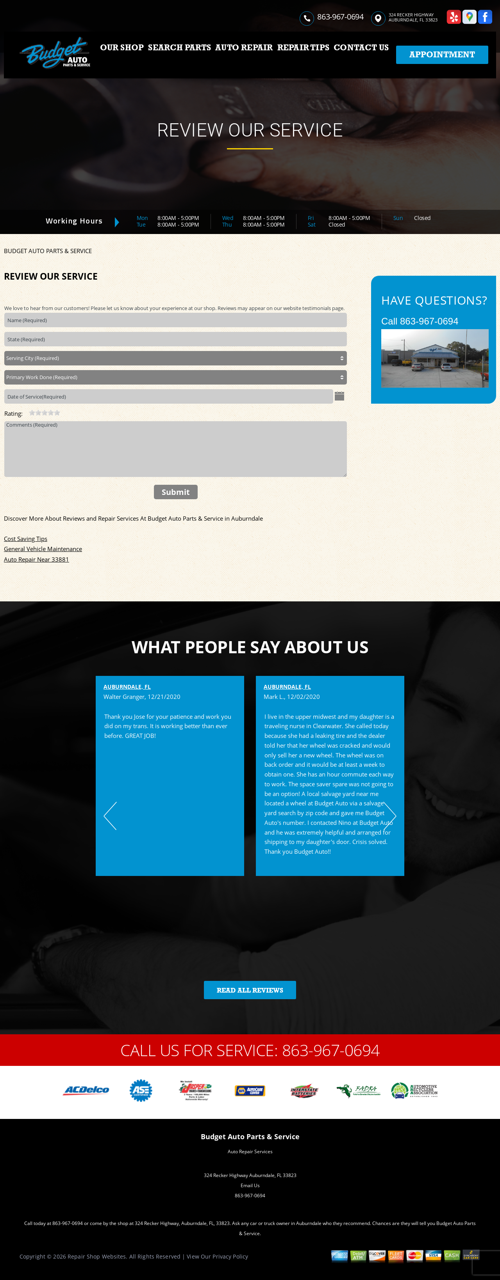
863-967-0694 (340, 16)
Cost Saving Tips (25, 538)
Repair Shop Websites (97, 1256)
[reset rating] (26, 411)
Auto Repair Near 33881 (36, 559)
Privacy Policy (230, 1256)
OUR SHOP (122, 48)
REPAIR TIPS (303, 48)
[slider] (44, 413)
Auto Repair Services (250, 1151)
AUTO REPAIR (244, 48)
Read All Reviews (250, 990)
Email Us (250, 1185)
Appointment (442, 55)
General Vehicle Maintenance (43, 549)
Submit (176, 492)
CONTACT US (361, 48)
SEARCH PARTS (179, 48)
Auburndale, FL (127, 686)
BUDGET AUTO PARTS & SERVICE (48, 251)
